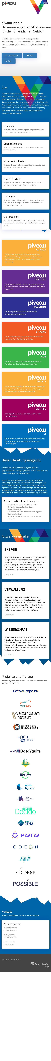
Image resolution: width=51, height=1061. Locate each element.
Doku (30, 55)
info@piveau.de (9, 942)
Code (8, 61)
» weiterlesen (9, 574)
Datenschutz (15, 959)
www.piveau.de (9, 944)
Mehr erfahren (12, 55)
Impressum (5, 959)
